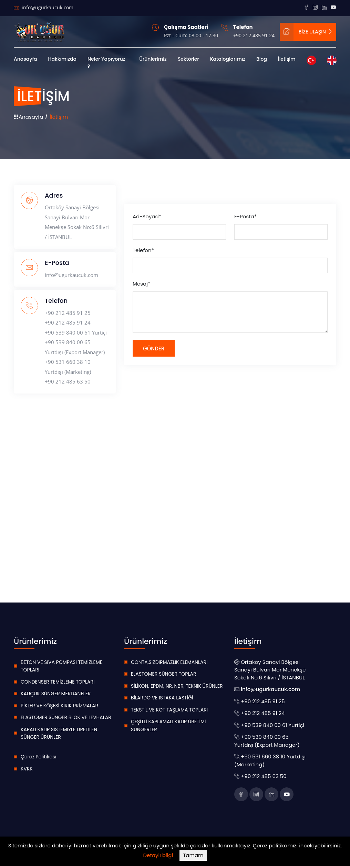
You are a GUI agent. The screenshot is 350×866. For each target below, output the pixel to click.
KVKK (27, 768)
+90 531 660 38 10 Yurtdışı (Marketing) (68, 366)
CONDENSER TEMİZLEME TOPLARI (57, 681)
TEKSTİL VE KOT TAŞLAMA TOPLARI (169, 709)
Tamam (193, 855)
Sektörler (188, 59)
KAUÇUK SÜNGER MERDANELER (56, 693)
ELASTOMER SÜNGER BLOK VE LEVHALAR (66, 717)
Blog (261, 59)
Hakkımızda (62, 59)
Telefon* (143, 250)
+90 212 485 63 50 (68, 381)
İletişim (287, 59)
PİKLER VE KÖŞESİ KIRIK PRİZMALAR (59, 705)
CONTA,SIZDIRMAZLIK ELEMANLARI (169, 662)
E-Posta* (245, 216)
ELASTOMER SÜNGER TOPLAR (163, 673)
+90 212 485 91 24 (254, 35)
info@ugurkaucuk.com (43, 7)
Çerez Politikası (38, 756)
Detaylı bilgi (158, 855)
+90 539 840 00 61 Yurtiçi (76, 332)
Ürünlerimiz (152, 59)
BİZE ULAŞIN (306, 32)
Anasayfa (25, 59)
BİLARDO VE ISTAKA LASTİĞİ (162, 697)
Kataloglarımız (227, 59)
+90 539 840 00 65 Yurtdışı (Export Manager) (75, 347)
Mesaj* (141, 283)
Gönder (153, 348)
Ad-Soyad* (147, 216)
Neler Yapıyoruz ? (106, 63)
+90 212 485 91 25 (68, 312)
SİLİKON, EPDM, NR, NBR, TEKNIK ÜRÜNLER (177, 686)
